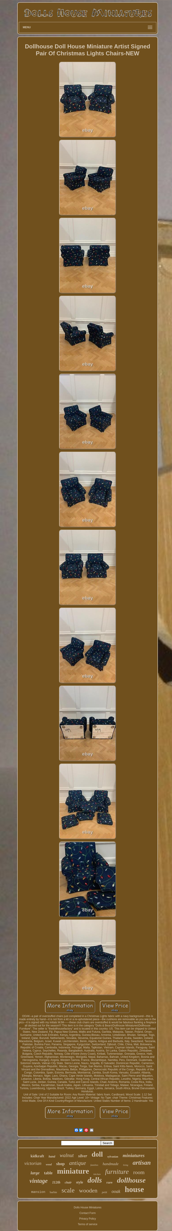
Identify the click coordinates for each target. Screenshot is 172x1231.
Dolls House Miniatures (87, 1207)
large (34, 1173)
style (79, 1182)
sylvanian (112, 1156)
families (94, 1165)
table (48, 1173)
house (134, 1189)
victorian (32, 1163)
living (125, 1165)
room (139, 1172)
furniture (117, 1171)
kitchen (97, 1174)
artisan (142, 1162)
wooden (88, 1190)
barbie (53, 1192)
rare (109, 1182)
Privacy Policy (87, 1218)
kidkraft (37, 1156)
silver (82, 1156)
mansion (38, 1192)
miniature (73, 1171)
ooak (116, 1191)
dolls (95, 1180)
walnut (67, 1155)
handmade (111, 1164)
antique (77, 1163)
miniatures (134, 1155)
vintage (39, 1180)
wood (49, 1164)
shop (60, 1163)
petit (104, 1192)
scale (68, 1190)
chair (68, 1182)
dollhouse (131, 1180)
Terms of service (87, 1224)
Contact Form (88, 1213)
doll (97, 1154)
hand (52, 1156)
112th (56, 1182)
